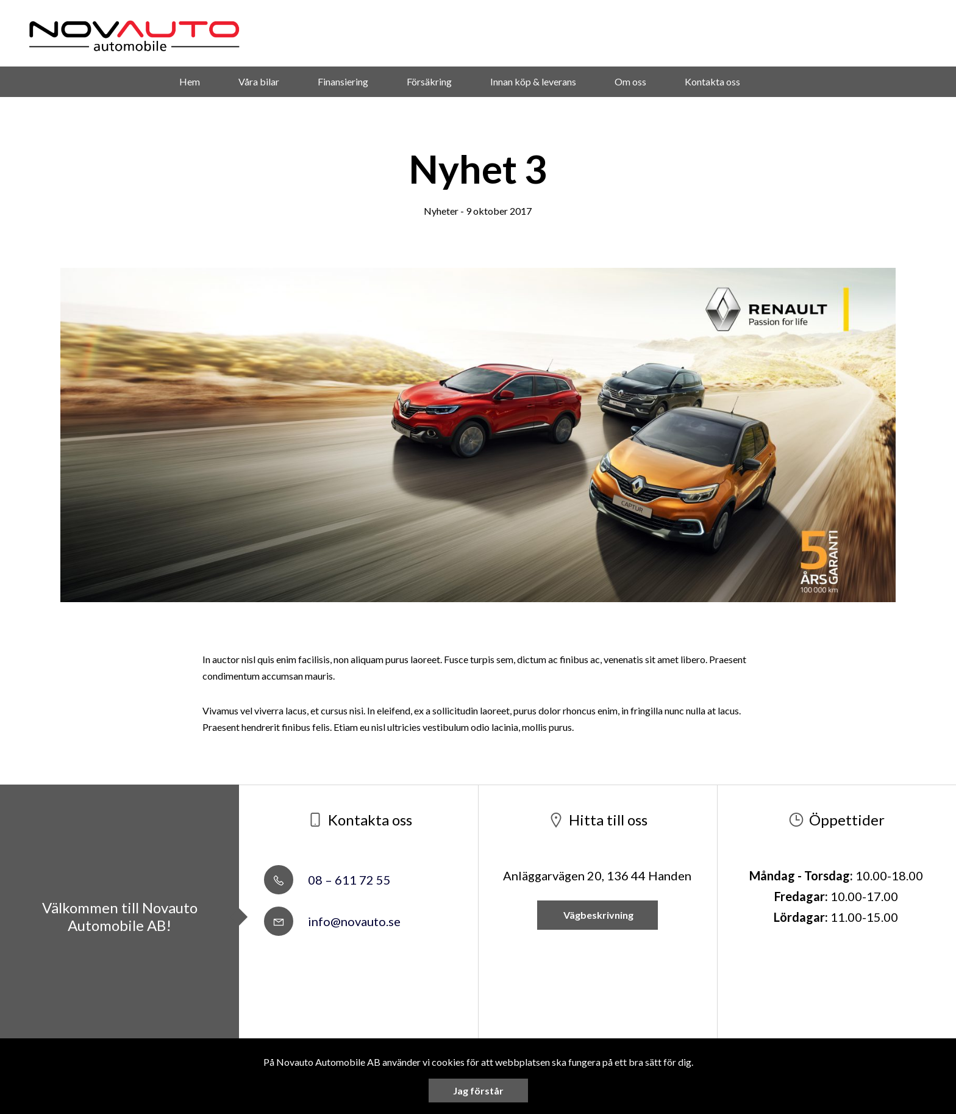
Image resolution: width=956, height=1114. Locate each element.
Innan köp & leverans (533, 81)
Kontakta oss (712, 81)
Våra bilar (258, 81)
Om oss (630, 81)
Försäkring (429, 81)
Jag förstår (478, 1090)
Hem (189, 81)
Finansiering (343, 81)
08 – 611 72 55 (327, 879)
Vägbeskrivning (597, 915)
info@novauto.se (332, 921)
